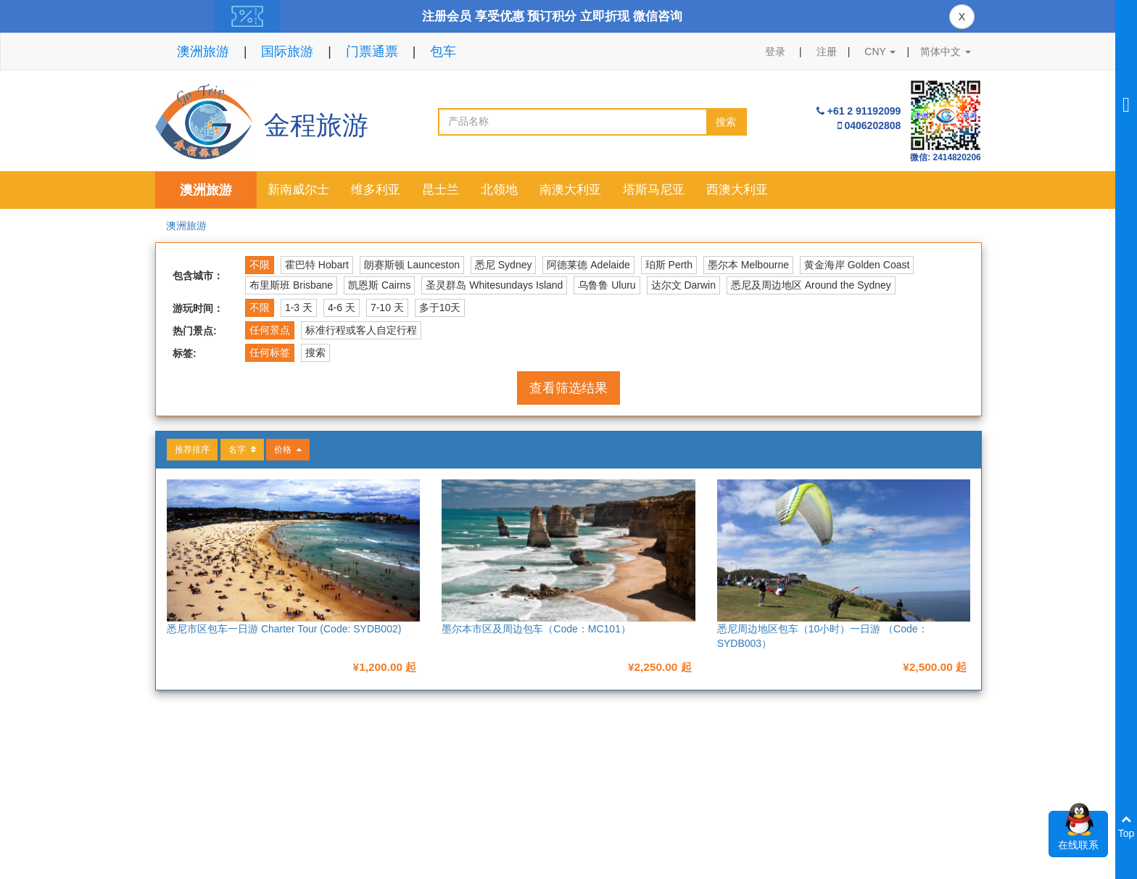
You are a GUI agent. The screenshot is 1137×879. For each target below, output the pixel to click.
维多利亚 (375, 190)
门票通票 (372, 51)
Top (1126, 826)
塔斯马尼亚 (654, 190)
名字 (242, 450)
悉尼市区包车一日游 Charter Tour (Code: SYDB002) (284, 629)
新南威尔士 (298, 190)
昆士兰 (440, 190)
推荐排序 (192, 450)
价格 (288, 450)
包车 (443, 51)
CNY (880, 51)
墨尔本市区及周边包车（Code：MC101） (536, 629)
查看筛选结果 (568, 388)
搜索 (726, 122)
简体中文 (945, 51)
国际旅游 (287, 51)
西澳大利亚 (737, 190)
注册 (826, 51)
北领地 (499, 190)
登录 (775, 51)
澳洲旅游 (203, 51)
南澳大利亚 (570, 190)
